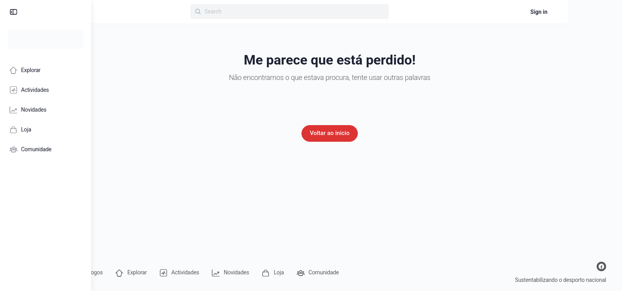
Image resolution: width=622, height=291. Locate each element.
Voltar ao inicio (356, 133)
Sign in (592, 12)
